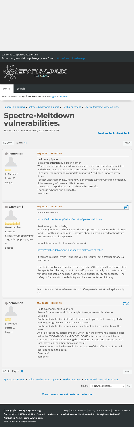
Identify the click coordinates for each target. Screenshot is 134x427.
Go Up (6, 371)
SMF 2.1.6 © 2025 (12, 421)
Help (66, 410)
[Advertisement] (67, 25)
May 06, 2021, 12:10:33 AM (49, 206)
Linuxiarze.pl (52, 414)
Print (127, 143)
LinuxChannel (38, 414)
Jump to (85, 385)
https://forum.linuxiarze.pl (70, 58)
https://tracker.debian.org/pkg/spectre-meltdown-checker (70, 250)
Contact (116, 410)
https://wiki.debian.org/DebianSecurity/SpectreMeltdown (69, 219)
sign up (64, 96)
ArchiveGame (22, 417)
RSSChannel (24, 414)
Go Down (8, 142)
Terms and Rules (78, 410)
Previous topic (106, 133)
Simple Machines (28, 421)
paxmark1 (15, 207)
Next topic (123, 133)
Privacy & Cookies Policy (99, 410)
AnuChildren (36, 417)
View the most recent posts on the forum (67, 394)
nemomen (15, 153)
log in (53, 96)
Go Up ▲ (126, 410)
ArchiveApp (9, 417)
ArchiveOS (115, 414)
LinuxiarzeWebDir (86, 414)
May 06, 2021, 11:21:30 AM (49, 303)
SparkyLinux (103, 414)
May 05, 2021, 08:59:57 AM (49, 153)
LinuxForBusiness (68, 414)
